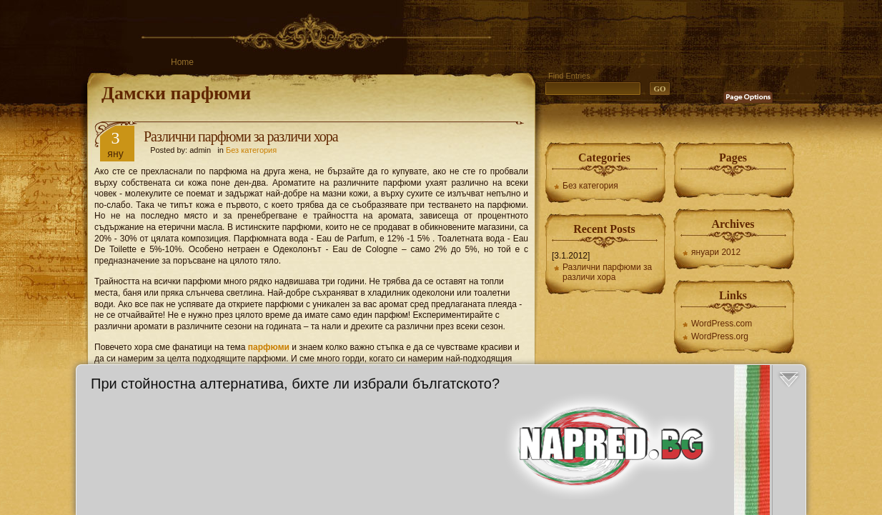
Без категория (251, 150)
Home (182, 62)
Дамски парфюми (176, 93)
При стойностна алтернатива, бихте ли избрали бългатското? (295, 383)
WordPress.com (721, 324)
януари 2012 (715, 252)
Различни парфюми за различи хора (241, 136)
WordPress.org (719, 336)
